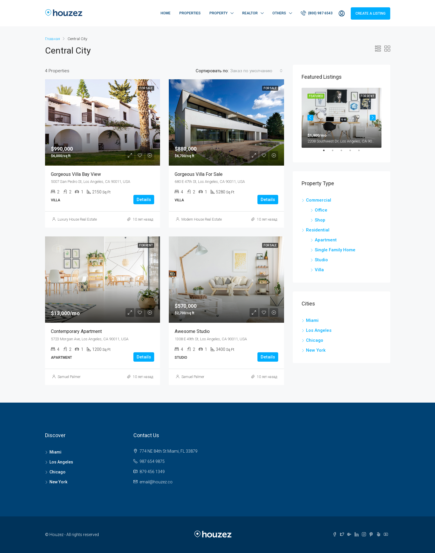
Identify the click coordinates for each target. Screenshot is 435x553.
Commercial (318, 200)
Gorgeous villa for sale (199, 174)
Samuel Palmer (69, 377)
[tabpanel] (341, 118)
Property (218, 13)
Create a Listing (370, 13)
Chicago (314, 340)
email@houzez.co (156, 482)
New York (316, 350)
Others (279, 13)
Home (166, 13)
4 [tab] (353, 153)
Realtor (250, 13)
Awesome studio (192, 331)
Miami (312, 320)
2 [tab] (335, 153)
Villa (319, 269)
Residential (317, 230)
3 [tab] (344, 153)
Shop (320, 220)
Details (144, 199)
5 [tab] (362, 153)
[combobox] (256, 71)
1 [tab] (327, 153)
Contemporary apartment (76, 331)
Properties (190, 13)
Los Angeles (318, 330)
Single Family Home (335, 250)
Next (373, 118)
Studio (321, 259)
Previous (310, 118)
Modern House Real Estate (201, 219)
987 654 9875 (152, 461)
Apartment (326, 240)
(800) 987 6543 (317, 13)
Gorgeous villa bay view (76, 174)
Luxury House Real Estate (77, 219)
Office (321, 210)
